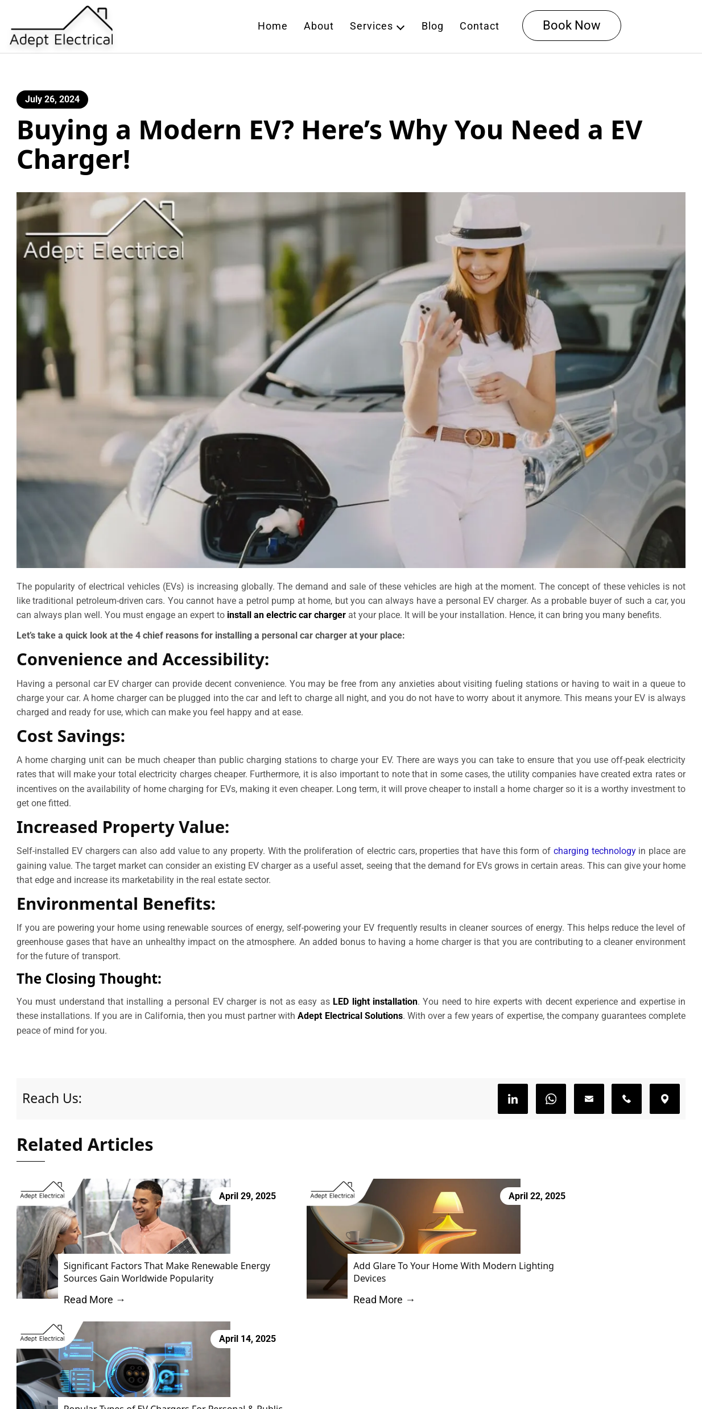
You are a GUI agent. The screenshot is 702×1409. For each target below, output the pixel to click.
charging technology (595, 860)
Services (373, 27)
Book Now (573, 26)
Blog (434, 27)
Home (274, 27)
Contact (481, 27)
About (320, 27)
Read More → (85, 1315)
